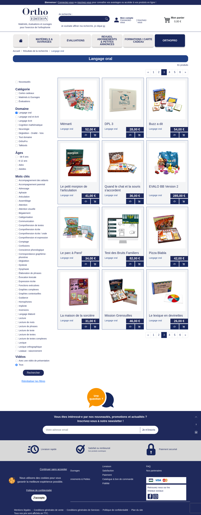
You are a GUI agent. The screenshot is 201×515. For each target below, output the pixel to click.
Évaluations (75, 40)
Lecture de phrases (28, 326)
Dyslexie (23, 265)
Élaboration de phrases (30, 273)
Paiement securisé (168, 449)
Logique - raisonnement (30, 351)
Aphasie (23, 192)
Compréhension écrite (29, 229)
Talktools (23, 145)
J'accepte (39, 497)
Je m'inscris (148, 429)
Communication (26, 221)
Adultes (22, 169)
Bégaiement (24, 213)
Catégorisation (26, 217)
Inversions (24, 310)
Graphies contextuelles (30, 293)
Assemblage (25, 201)
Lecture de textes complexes (33, 338)
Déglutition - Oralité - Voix (31, 133)
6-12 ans (23, 161)
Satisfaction (108, 470)
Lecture (22, 318)
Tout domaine (25, 137)
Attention (23, 205)
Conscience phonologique (31, 250)
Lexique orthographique (30, 347)
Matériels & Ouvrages (44, 40)
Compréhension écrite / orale (33, 233)
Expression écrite (27, 281)
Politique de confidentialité (39, 490)
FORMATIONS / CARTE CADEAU (138, 40)
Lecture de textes (27, 334)
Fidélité (105, 483)
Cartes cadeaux (26, 93)
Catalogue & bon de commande (117, 479)
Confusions (24, 246)
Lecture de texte (26, 330)
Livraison (106, 466)
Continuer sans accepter (53, 469)
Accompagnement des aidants (33, 180)
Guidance (23, 297)
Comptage (24, 241)
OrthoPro (170, 40)
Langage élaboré (27, 314)
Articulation (24, 196)
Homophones (25, 302)
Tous (21, 364)
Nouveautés (24, 82)
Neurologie (24, 129)
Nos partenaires (154, 470)
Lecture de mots (26, 322)
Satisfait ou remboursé (99, 449)
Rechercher (33, 372)
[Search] (80, 19)
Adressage (24, 188)
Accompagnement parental (32, 184)
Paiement (107, 475)
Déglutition (24, 261)
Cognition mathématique (31, 125)
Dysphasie (24, 269)
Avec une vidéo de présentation (34, 360)
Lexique (22, 342)
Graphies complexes (29, 289)
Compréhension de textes (31, 225)
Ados (21, 165)
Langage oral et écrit (29, 116)
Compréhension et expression (33, 237)
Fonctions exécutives (29, 285)
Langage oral (25, 112)
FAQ (148, 466)
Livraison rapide (49, 449)
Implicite (23, 306)
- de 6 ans (23, 156)
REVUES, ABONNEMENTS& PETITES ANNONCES (107, 40)
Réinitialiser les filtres (33, 381)
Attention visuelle (27, 209)
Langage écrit (25, 121)
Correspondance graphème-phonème (32, 256)
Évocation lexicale (27, 277)
